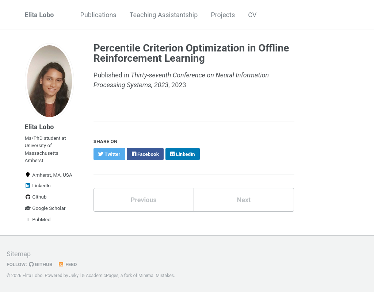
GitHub (41, 264)
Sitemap (19, 254)
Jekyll (75, 275)
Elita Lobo (39, 15)
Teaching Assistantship (164, 15)
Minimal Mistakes (156, 275)
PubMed (38, 219)
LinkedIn (38, 185)
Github (36, 197)
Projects (223, 15)
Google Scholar (45, 208)
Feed (67, 264)
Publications (98, 15)
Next (244, 200)
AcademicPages (102, 275)
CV (252, 15)
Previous (144, 200)
